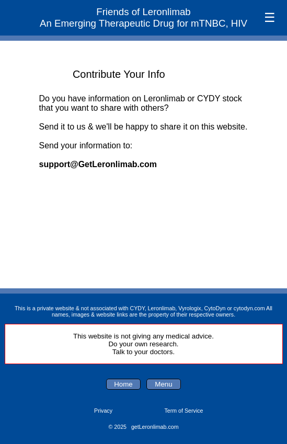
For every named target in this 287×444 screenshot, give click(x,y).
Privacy (103, 410)
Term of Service (183, 410)
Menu (163, 384)
